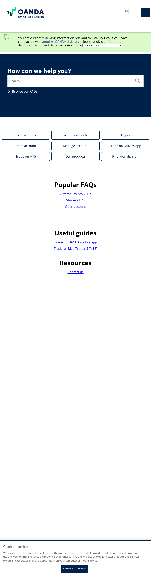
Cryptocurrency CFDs (75, 194)
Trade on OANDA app (125, 146)
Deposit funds (25, 135)
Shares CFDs (75, 200)
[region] (75, 558)
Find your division (125, 156)
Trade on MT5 (26, 156)
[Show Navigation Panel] (145, 12)
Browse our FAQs (24, 91)
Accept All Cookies (74, 568)
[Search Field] (75, 81)
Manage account (75, 146)
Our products (75, 156)
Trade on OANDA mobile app (75, 242)
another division (60, 41)
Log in (125, 135)
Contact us (76, 272)
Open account (25, 146)
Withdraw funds (75, 135)
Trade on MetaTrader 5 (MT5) (75, 248)
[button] (138, 81)
